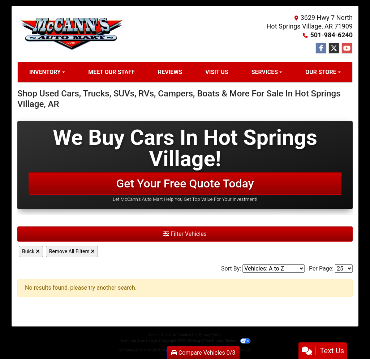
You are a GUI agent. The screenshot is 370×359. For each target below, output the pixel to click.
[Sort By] (273, 268)
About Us (168, 335)
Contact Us (187, 335)
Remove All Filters (72, 251)
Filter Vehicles (185, 233)
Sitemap (194, 341)
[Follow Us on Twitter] (334, 48)
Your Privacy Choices (227, 341)
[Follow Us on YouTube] (347, 48)
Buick (31, 251)
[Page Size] (344, 268)
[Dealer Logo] (71, 34)
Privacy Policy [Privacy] (210, 335)
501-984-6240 (331, 35)
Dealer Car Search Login (139, 341)
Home (154, 335)
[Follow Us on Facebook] (321, 48)
